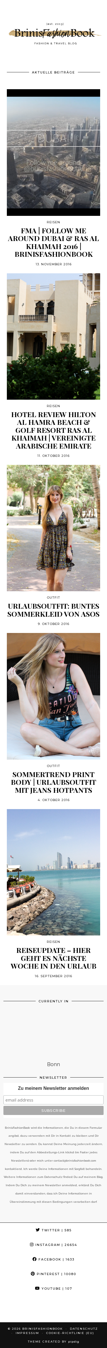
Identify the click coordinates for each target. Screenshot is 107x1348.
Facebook (53, 1259)
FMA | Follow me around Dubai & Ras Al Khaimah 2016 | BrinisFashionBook (53, 242)
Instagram (53, 1245)
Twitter (54, 1230)
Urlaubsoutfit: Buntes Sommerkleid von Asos (53, 610)
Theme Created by (53, 1341)
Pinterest (53, 1274)
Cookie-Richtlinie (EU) (70, 1333)
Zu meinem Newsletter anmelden (53, 1088)
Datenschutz (84, 1329)
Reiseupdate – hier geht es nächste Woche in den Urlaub (53, 958)
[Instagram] (13, 1309)
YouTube (53, 1289)
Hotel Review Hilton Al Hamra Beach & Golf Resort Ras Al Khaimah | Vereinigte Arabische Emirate (53, 430)
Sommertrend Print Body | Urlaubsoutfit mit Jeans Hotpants (53, 782)
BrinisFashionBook (42, 1329)
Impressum (27, 1333)
